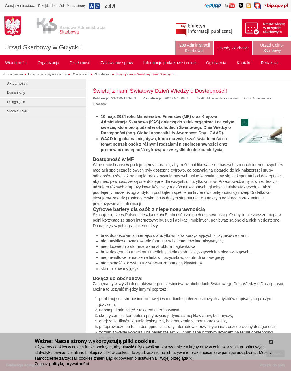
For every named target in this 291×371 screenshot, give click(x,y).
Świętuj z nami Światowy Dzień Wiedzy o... (146, 74)
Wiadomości (80, 74)
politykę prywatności (69, 363)
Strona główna (13, 74)
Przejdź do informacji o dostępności (94, 6)
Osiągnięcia (16, 102)
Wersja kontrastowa (20, 6)
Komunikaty (16, 93)
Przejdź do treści (51, 6)
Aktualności (102, 74)
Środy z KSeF (17, 111)
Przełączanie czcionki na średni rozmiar (110, 6)
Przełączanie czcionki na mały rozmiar (107, 6)
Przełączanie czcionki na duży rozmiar (114, 6)
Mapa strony (76, 6)
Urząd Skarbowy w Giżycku (43, 47)
